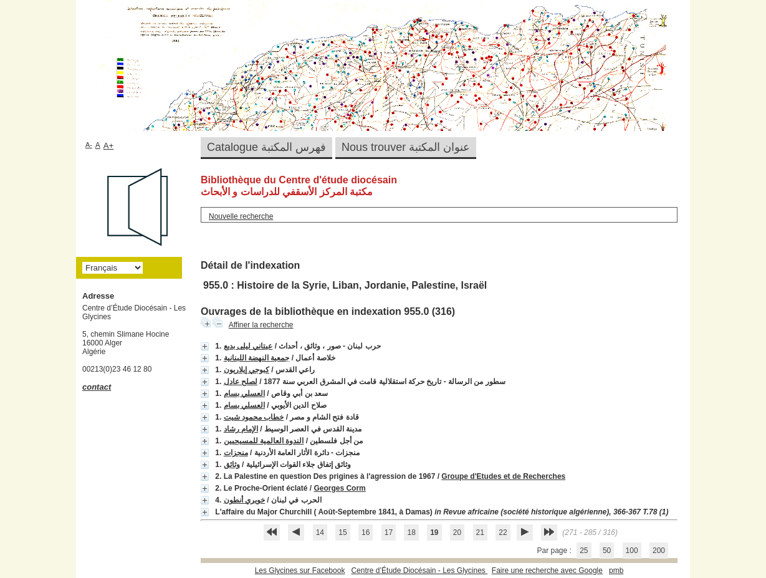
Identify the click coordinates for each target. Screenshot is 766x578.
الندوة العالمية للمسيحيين (264, 440)
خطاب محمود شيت (254, 417)
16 (365, 532)
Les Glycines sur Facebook (300, 570)
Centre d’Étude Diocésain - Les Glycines (419, 570)
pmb (616, 570)
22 (503, 532)
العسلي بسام (244, 393)
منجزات (236, 452)
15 (342, 532)
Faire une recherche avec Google (547, 570)
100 (632, 550)
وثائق (232, 464)
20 (457, 532)
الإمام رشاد (241, 429)
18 (411, 532)
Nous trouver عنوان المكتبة (406, 147)
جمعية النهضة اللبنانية (257, 358)
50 (607, 550)
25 (584, 550)
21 (480, 532)
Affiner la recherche (261, 324)
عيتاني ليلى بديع (248, 346)
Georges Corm (339, 488)
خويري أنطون (244, 500)
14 (320, 532)
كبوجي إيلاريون (246, 369)
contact (96, 387)
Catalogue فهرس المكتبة (266, 147)
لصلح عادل (240, 381)
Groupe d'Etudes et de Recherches (503, 476)
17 (389, 532)
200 (659, 550)
